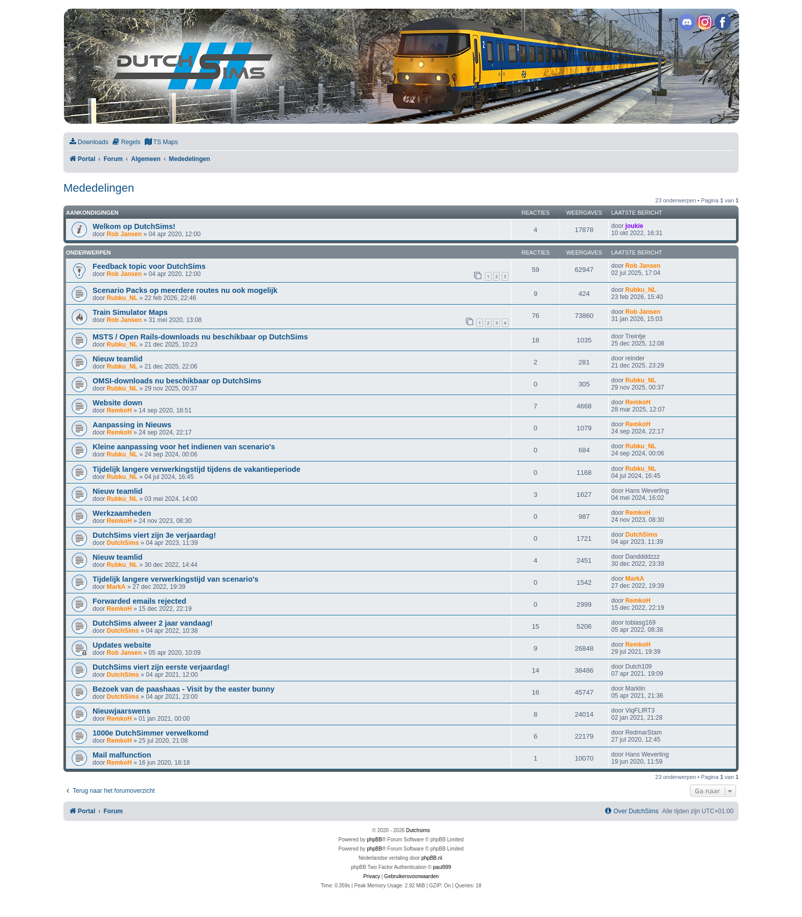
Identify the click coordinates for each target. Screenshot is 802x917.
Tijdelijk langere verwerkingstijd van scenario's (175, 579)
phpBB (374, 839)
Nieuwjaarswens (121, 711)
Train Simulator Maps (130, 312)
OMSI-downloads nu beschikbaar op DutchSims (177, 381)
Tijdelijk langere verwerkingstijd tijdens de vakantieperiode (196, 469)
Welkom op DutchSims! (134, 226)
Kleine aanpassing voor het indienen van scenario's (184, 447)
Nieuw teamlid (118, 359)
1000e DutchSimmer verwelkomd (151, 733)
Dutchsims (418, 830)
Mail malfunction (122, 755)
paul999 (442, 867)
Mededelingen (98, 187)
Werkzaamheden (122, 513)
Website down (117, 403)
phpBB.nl (431, 858)
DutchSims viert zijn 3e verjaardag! (154, 535)
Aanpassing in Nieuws (132, 425)
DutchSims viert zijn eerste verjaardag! (161, 667)
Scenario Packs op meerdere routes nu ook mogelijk (185, 290)
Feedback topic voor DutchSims (149, 266)
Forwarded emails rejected (139, 601)
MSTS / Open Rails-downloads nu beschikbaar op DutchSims (200, 337)
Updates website (122, 645)
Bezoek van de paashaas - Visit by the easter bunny (184, 689)
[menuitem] (88, 142)
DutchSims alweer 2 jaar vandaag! (153, 623)
